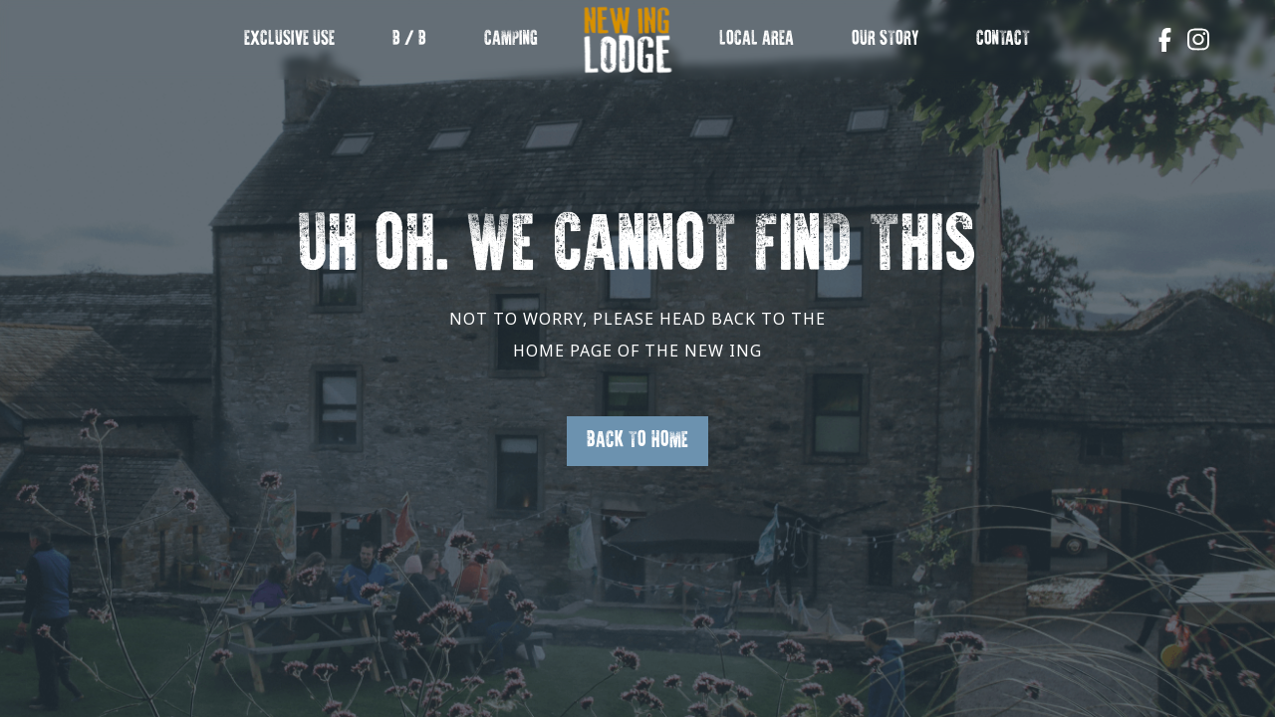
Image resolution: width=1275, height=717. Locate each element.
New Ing (628, 50)
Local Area (756, 39)
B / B (409, 39)
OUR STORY (885, 39)
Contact (1003, 39)
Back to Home (637, 440)
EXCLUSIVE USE (289, 39)
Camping (511, 39)
